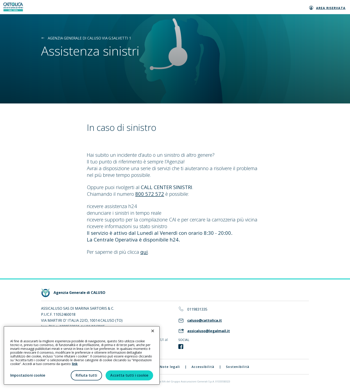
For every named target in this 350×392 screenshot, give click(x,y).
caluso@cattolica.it (204, 320)
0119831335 (197, 309)
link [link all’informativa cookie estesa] (75, 364)
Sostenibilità (237, 367)
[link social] (180, 346)
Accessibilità (203, 367)
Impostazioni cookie (27, 375)
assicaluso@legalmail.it (208, 331)
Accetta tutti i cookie (129, 375)
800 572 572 (149, 193)
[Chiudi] (153, 331)
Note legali (170, 367)
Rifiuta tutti (86, 375)
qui (144, 251)
